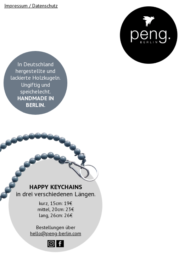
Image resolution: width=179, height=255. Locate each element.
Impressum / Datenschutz (31, 5)
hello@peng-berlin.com (55, 233)
